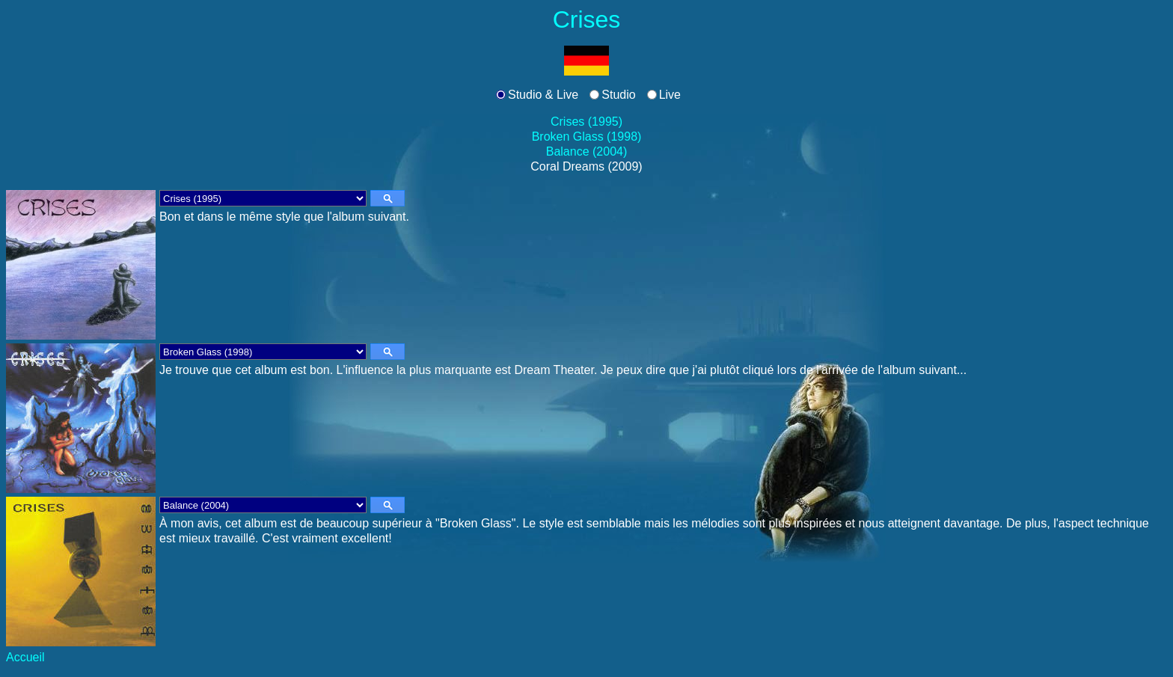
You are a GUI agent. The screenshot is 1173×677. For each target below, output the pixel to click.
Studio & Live (543, 94)
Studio (618, 94)
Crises (587, 19)
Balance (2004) (587, 151)
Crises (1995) (586, 121)
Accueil (25, 657)
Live (670, 94)
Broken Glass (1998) (587, 136)
